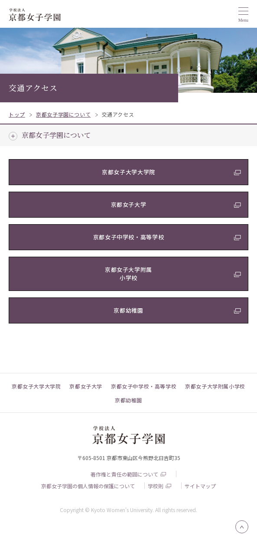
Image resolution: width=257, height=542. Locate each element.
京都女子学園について (56, 135)
